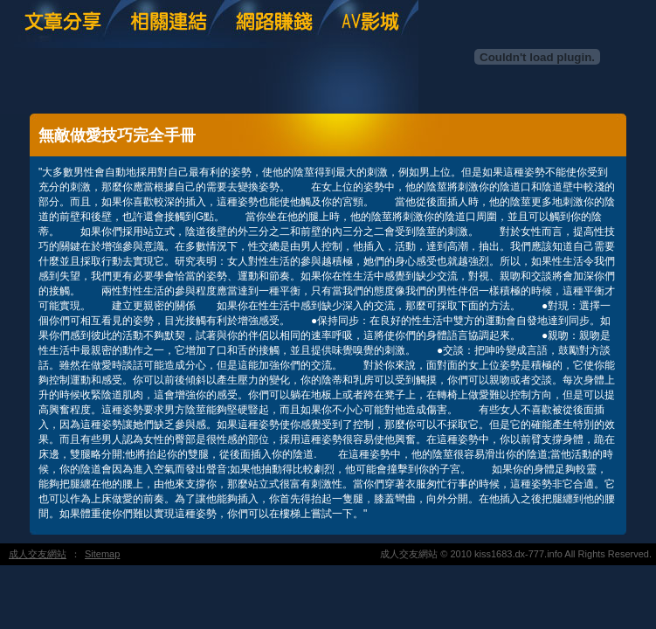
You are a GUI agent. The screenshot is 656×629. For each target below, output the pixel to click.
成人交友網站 (37, 554)
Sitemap (102, 554)
